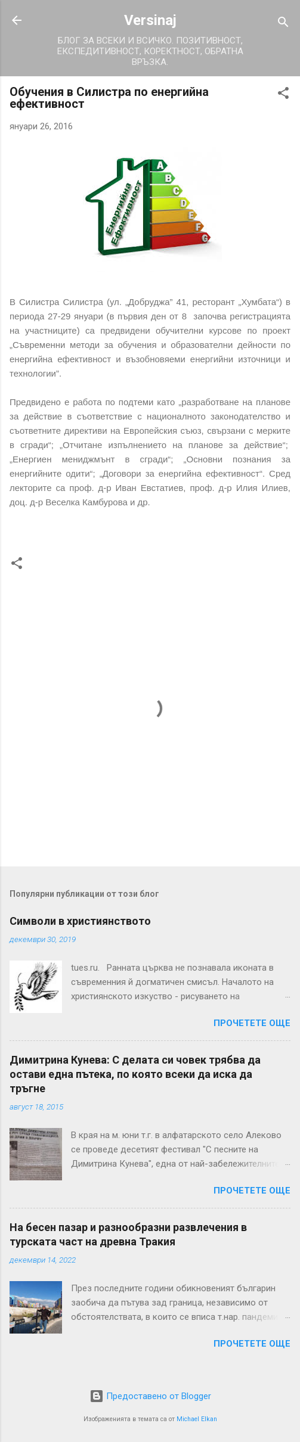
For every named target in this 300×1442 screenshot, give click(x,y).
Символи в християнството (80, 921)
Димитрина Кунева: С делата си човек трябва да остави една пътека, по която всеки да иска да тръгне (135, 1074)
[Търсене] (283, 24)
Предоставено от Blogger (150, 1396)
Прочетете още (252, 1023)
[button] (283, 95)
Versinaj (150, 20)
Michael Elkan (197, 1419)
